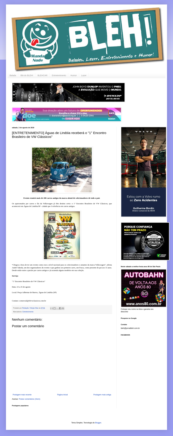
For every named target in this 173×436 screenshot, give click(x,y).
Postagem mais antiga (102, 395)
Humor (74, 75)
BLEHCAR (42, 75)
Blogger (98, 423)
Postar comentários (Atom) (29, 399)
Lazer (83, 75)
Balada (13, 75)
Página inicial (62, 395)
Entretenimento (59, 75)
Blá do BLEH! (27, 75)
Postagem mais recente (22, 395)
